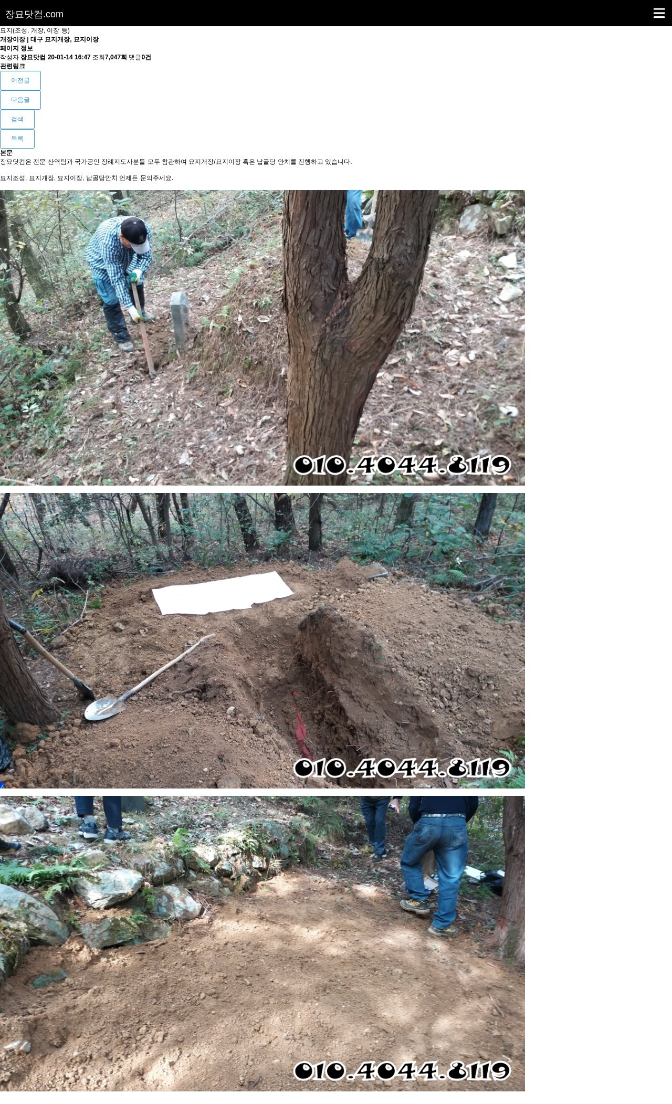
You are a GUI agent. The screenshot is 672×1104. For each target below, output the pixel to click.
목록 (17, 138)
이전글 (20, 80)
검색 (17, 119)
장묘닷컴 (34, 14)
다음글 (20, 99)
